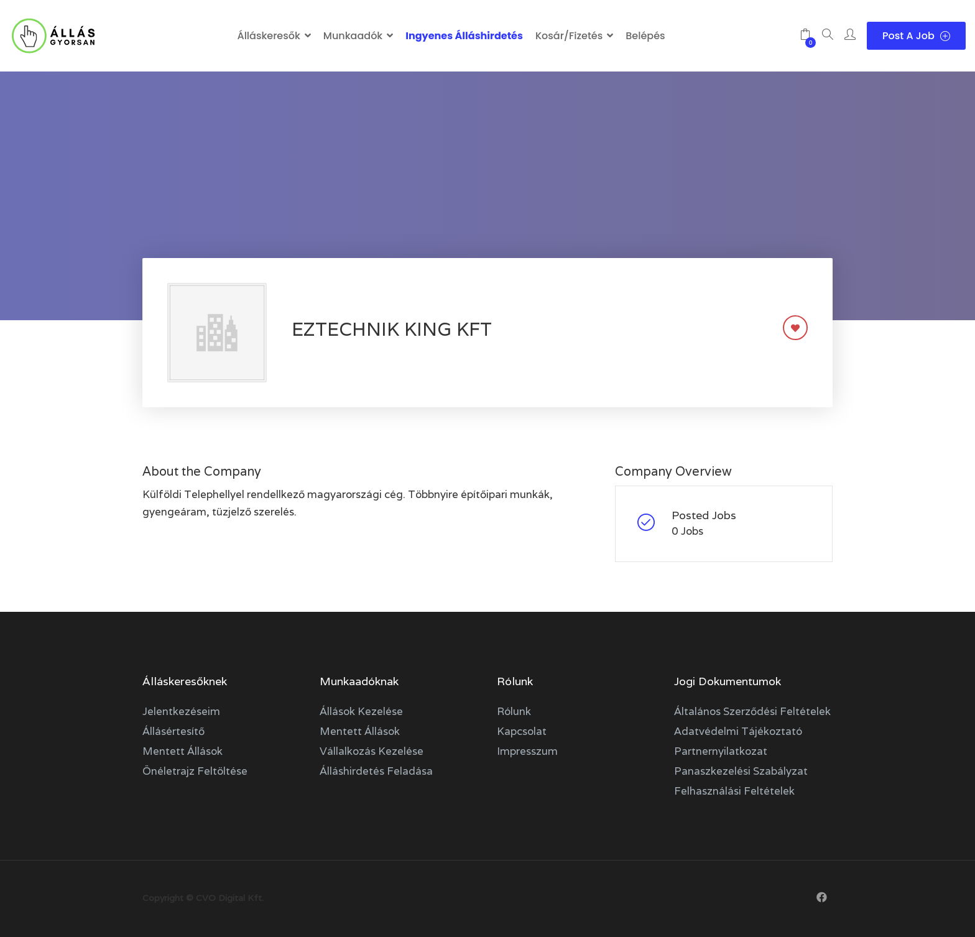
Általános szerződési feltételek (752, 711)
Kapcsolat (522, 731)
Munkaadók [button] (352, 36)
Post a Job (916, 36)
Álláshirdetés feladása (376, 771)
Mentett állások (182, 751)
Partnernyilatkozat (720, 751)
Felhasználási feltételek (734, 791)
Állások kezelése (361, 711)
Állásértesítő (173, 731)
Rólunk (514, 711)
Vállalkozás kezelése (371, 751)
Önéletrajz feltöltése (194, 771)
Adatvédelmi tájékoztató (738, 731)
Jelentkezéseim (181, 711)
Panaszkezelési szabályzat (741, 771)
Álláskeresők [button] (268, 36)
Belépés (645, 36)
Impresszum (527, 751)
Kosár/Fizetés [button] (569, 36)
